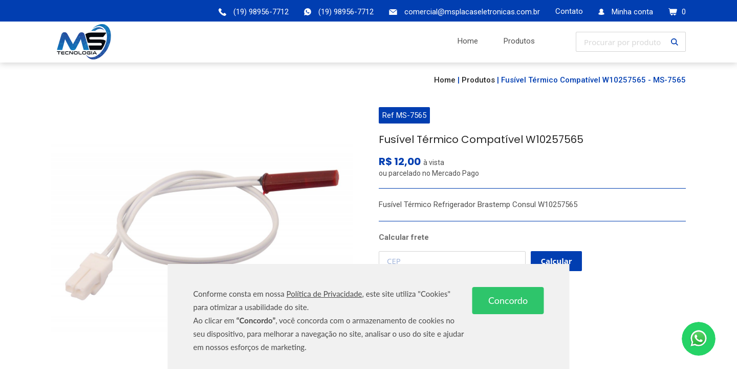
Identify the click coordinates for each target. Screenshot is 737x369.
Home (445, 80)
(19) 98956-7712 (346, 11)
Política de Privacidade (324, 293)
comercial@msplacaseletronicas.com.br (472, 11)
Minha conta (632, 11)
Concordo (508, 300)
